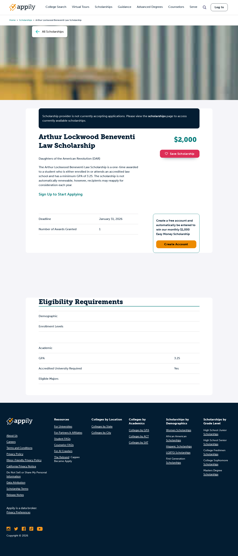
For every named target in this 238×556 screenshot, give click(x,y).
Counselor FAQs (64, 445)
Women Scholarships (178, 430)
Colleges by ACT (139, 436)
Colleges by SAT (138, 442)
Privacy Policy (15, 454)
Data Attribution (16, 482)
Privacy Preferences (18, 512)
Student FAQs (62, 438)
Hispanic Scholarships (179, 446)
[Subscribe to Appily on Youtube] (40, 529)
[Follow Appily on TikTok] (31, 529)
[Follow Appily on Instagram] (8, 529)
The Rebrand (61, 457)
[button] (167, 153)
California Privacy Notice (21, 466)
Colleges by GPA (139, 430)
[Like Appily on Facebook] (24, 529)
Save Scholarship (179, 153)
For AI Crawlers (63, 451)
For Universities (63, 426)
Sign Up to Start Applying (61, 194)
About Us (12, 435)
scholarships (157, 116)
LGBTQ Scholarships (178, 452)
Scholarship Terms (17, 488)
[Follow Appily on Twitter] (16, 529)
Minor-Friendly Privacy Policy (24, 460)
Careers (11, 441)
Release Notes (15, 494)
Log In (219, 7)
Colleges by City (101, 432)
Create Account (176, 244)
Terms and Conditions (19, 447)
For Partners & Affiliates (68, 432)
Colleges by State (101, 426)
